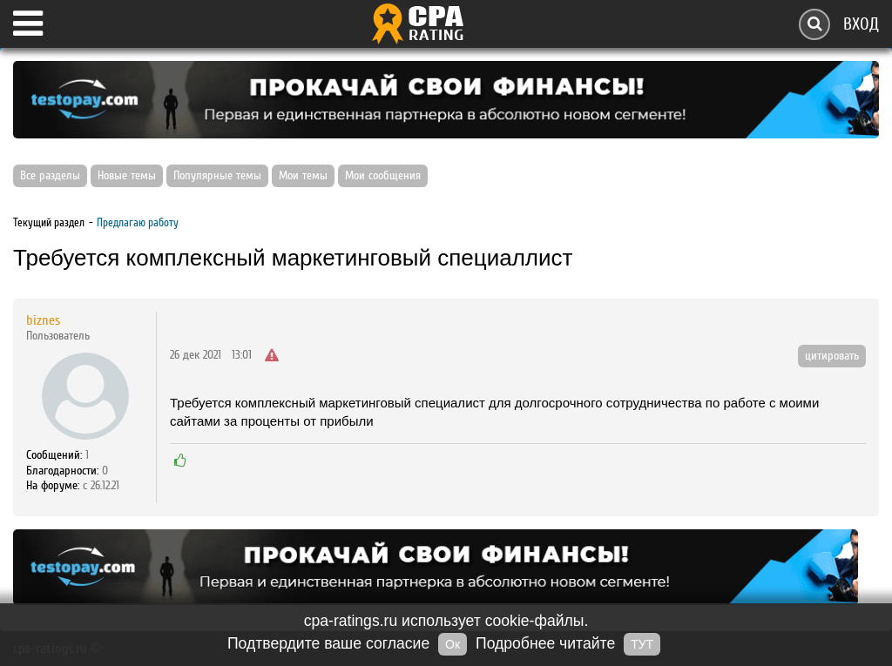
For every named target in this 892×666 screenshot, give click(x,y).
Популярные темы (217, 176)
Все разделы (50, 176)
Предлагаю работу (138, 222)
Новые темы (127, 176)
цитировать (832, 356)
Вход (861, 24)
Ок (452, 644)
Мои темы (303, 176)
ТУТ (642, 644)
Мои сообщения (383, 176)
